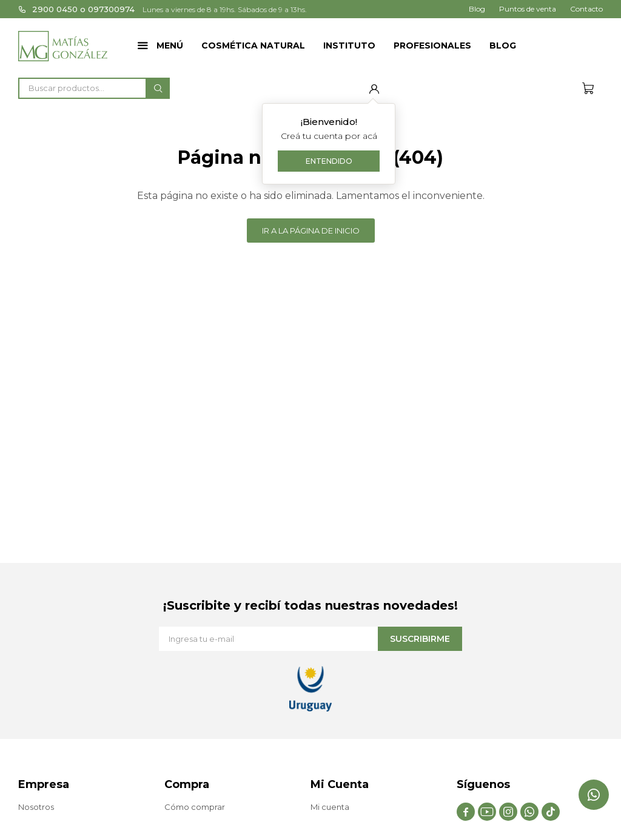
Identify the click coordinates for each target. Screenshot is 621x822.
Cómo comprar (194, 807)
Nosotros (36, 807)
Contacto (586, 8)
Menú (169, 45)
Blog (502, 45)
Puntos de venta (527, 8)
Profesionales (432, 45)
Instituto (349, 45)
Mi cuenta (329, 807)
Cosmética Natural (253, 45)
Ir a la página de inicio (311, 230)
